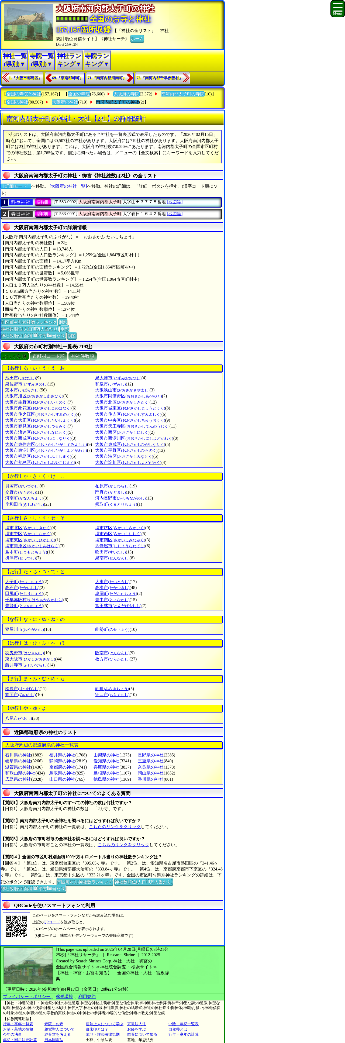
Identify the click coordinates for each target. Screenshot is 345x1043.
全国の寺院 (79, 94)
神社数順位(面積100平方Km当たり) (33, 335)
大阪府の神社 (65, 102)
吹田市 (110, 552)
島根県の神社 (106, 773)
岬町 (112, 688)
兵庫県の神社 (106, 767)
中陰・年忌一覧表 (183, 1024)
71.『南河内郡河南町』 (107, 78)
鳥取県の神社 (62, 773)
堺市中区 (28, 533)
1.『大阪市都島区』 (25, 78)
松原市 (22, 688)
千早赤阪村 (34, 599)
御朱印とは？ (97, 1029)
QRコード (52, 922)
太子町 (24, 581)
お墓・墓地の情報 (18, 1029)
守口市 (112, 694)
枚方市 (112, 659)
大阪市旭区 (34, 396)
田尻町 (24, 593)
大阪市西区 (122, 432)
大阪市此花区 (38, 408)
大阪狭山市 (122, 390)
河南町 (24, 498)
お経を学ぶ (136, 1029)
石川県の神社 (18, 755)
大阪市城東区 (130, 408)
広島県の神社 (18, 779)
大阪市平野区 (126, 450)
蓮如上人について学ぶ (104, 1024)
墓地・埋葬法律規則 (103, 1034)
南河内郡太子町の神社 (117, 102)
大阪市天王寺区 (132, 426)
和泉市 (110, 384)
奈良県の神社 (151, 767)
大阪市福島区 (38, 456)
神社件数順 (82, 356)
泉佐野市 (26, 384)
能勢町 (112, 629)
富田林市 (118, 605)
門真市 (110, 492)
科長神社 (20, 202)
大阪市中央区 (130, 420)
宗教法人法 (136, 1024)
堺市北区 (28, 527)
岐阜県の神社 (18, 761)
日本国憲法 (53, 1040)
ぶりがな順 (14, 356)
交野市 (20, 492)
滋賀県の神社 (18, 767)
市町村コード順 (49, 356)
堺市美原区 (32, 545)
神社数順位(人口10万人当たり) (30, 328)
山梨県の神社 (106, 755)
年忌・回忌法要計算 (20, 1040)
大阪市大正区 (40, 420)
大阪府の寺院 (126, 94)
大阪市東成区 (130, 444)
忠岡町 (116, 593)
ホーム (137, 38)
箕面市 (20, 694)
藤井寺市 (26, 665)
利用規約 (87, 996)
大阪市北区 (122, 402)
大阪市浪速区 (36, 432)
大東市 (112, 581)
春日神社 (20, 214)
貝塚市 (22, 486)
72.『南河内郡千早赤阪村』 (160, 78)
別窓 (62, 322)
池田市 (20, 378)
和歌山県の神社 (20, 773)
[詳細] (43, 202)
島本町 (26, 552)
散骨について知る (142, 1034)
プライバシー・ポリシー (27, 996)
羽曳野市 (24, 652)
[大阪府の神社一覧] (68, 186)
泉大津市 (118, 378)
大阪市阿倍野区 (128, 396)
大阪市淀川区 (128, 462)
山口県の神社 (62, 779)
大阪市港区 (124, 456)
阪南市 (112, 652)
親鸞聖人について (59, 1029)
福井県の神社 (62, 755)
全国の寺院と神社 (23, 94)
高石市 (22, 587)
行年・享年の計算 (183, 1034)
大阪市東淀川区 (46, 450)
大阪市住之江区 (40, 414)
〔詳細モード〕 (16, 186)
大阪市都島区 (40, 462)
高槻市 (112, 587)
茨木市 (22, 390)
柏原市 (112, 486)
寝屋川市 (24, 629)
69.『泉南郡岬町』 (68, 78)
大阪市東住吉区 (46, 444)
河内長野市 (120, 498)
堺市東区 (30, 540)
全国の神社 (17, 102)
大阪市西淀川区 (134, 438)
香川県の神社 (151, 779)
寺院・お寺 (53, 1024)
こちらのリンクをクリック (115, 826)
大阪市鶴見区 (36, 426)
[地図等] (175, 201)
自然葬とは (177, 1029)
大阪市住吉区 (128, 414)
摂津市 (20, 558)
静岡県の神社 (62, 761)
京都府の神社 (62, 767)
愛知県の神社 (106, 761)
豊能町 (24, 605)
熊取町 (116, 504)
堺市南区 (120, 540)
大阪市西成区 (38, 438)
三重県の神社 (151, 761)
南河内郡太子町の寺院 (182, 94)
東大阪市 (30, 659)
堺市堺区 (120, 527)
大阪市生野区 (36, 402)
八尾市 (18, 718)
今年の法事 (12, 1034)
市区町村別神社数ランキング (29, 322)
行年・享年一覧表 (18, 1024)
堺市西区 (118, 533)
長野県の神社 (151, 755)
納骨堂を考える (57, 1034)
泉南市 (112, 558)
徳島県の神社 (106, 779)
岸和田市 (24, 504)
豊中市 (112, 599)
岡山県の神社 (151, 773)
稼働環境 (64, 996)
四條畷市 (120, 545)
